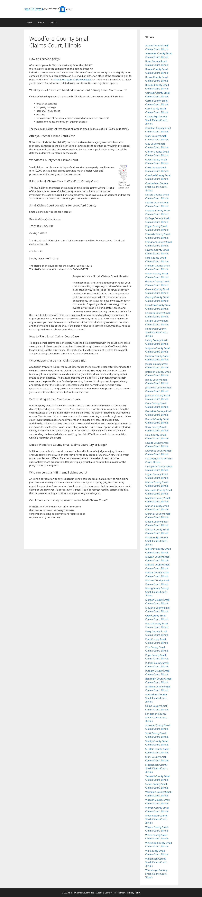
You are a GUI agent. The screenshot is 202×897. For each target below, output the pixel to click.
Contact (53, 22)
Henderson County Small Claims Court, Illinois (156, 332)
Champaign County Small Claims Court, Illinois (156, 120)
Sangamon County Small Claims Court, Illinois (156, 717)
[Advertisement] (116, 48)
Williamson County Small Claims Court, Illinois (156, 862)
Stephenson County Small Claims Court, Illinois (156, 768)
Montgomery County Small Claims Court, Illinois (157, 592)
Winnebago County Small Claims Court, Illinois (156, 873)
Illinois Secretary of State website (72, 79)
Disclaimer (119, 892)
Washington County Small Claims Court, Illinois (156, 819)
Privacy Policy (133, 892)
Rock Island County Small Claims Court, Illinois (156, 698)
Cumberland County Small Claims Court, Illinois (156, 187)
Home (29, 22)
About (41, 22)
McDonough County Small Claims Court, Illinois (156, 541)
